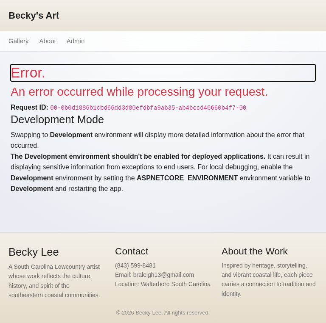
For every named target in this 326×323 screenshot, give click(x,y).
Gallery (18, 40)
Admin (76, 40)
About (47, 40)
